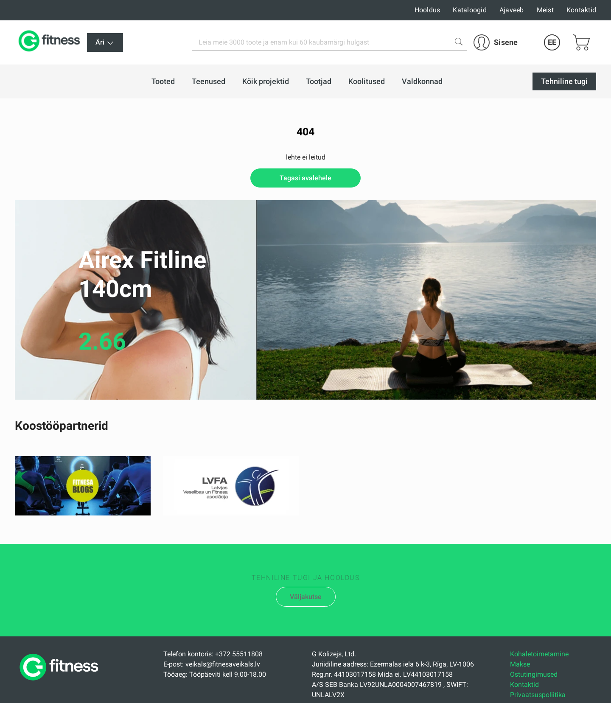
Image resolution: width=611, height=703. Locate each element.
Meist (545, 10)
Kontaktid (581, 10)
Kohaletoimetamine (539, 654)
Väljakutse (306, 597)
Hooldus (427, 10)
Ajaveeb (511, 10)
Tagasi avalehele (305, 178)
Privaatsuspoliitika (538, 695)
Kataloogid (470, 10)
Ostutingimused (534, 674)
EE (552, 42)
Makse (520, 664)
